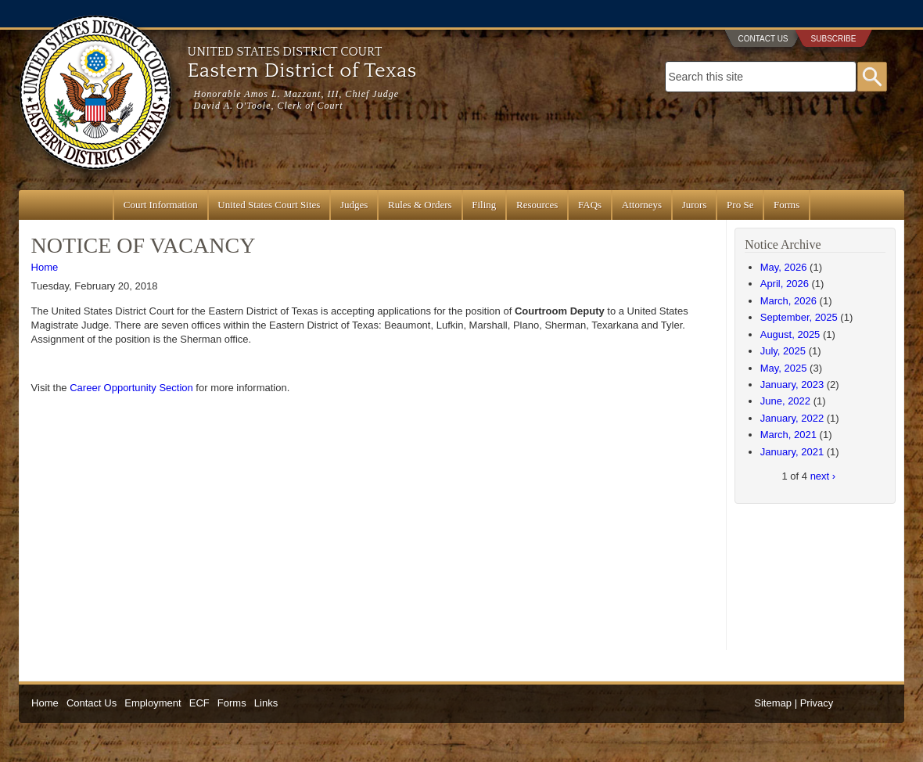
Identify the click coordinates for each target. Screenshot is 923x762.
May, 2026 (783, 267)
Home (45, 267)
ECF (199, 703)
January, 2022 (792, 418)
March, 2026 (788, 301)
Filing (484, 204)
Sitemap (773, 703)
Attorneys (642, 204)
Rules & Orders (420, 204)
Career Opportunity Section (131, 388)
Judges (354, 204)
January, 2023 (792, 384)
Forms (786, 204)
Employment (152, 703)
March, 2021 (788, 434)
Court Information (161, 204)
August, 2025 (790, 334)
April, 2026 (784, 283)
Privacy (817, 703)
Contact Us (763, 38)
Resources (537, 204)
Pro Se (740, 204)
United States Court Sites (268, 204)
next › (823, 476)
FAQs (590, 204)
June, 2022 (785, 401)
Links (266, 703)
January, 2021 (792, 452)
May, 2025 (783, 368)
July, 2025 (783, 351)
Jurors (694, 204)
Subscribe (834, 38)
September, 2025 (799, 317)
